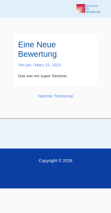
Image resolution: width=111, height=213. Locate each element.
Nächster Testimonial (55, 96)
